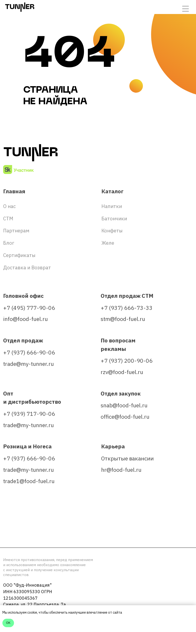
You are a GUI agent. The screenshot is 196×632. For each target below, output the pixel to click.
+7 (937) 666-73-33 (127, 307)
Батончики (114, 218)
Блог (8, 243)
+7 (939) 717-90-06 (29, 413)
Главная (14, 191)
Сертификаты (19, 255)
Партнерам (16, 230)
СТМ (8, 218)
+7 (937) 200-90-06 (127, 360)
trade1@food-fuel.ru (29, 481)
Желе (107, 243)
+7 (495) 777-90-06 (29, 307)
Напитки (111, 206)
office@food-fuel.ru (125, 416)
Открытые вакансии (127, 458)
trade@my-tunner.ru (28, 363)
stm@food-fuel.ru (123, 318)
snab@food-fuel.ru (124, 405)
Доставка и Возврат (27, 267)
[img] (9, 528)
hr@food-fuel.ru (121, 469)
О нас (9, 206)
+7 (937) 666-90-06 (29, 352)
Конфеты (112, 230)
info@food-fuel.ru (25, 318)
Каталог (112, 191)
